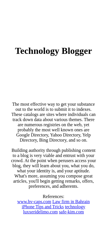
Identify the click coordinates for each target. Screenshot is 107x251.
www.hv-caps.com (34, 201)
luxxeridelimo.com (40, 211)
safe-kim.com (71, 211)
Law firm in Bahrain (71, 201)
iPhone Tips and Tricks (43, 206)
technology (75, 206)
